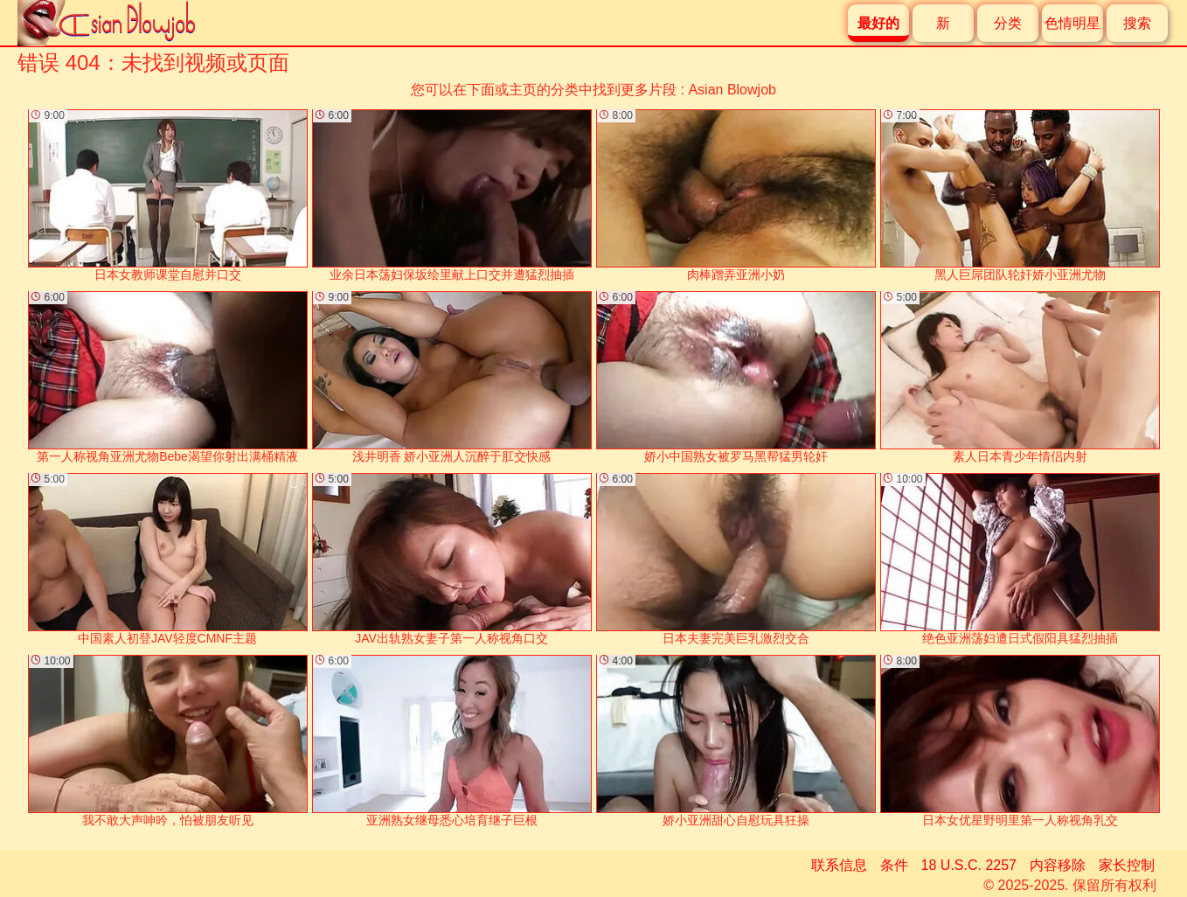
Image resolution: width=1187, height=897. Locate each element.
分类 (1008, 23)
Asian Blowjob (732, 89)
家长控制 (1127, 865)
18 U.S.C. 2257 (969, 865)
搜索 (1137, 23)
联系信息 (839, 865)
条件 (894, 865)
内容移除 (1058, 865)
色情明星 (1072, 23)
